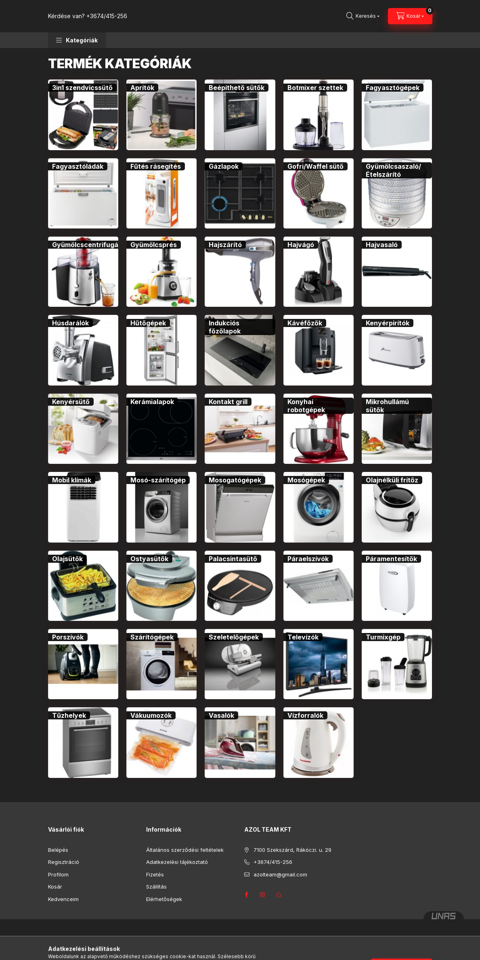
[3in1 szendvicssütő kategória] (82, 88)
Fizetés (155, 874)
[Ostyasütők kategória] (149, 559)
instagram (263, 895)
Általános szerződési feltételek (185, 850)
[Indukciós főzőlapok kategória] (240, 327)
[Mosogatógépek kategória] (235, 480)
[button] (77, 40)
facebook (247, 895)
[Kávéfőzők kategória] (304, 323)
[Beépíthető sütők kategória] (236, 88)
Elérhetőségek (164, 899)
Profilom (58, 874)
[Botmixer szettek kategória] (315, 88)
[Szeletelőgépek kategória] (234, 637)
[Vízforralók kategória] (305, 715)
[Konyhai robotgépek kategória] (318, 406)
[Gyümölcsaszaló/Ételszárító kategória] (397, 170)
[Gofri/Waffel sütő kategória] (315, 166)
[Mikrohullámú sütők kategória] (397, 406)
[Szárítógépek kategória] (152, 637)
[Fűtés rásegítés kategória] (155, 166)
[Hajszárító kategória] (225, 245)
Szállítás (156, 886)
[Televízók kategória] (303, 637)
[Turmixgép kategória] (383, 637)
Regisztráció (63, 862)
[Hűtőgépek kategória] (148, 323)
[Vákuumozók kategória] (151, 715)
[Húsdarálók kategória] (70, 323)
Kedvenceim (63, 899)
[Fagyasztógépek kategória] (392, 88)
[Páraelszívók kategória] (308, 559)
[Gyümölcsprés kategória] (153, 245)
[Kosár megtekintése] (410, 16)
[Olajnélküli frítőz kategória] (392, 480)
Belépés (58, 850)
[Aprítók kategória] (142, 88)
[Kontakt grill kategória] (228, 402)
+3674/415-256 (106, 16)
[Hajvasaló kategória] (382, 245)
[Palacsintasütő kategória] (233, 559)
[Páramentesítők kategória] (391, 559)
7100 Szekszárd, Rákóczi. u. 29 (292, 850)
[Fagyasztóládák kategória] (77, 166)
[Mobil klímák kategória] (71, 480)
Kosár (55, 886)
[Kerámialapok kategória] (152, 402)
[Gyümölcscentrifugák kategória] (87, 245)
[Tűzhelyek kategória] (69, 715)
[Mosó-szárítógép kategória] (158, 480)
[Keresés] (363, 16)
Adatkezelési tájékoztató (177, 862)
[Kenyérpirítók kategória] (387, 323)
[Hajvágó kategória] (300, 245)
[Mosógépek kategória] (306, 480)
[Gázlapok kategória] (224, 166)
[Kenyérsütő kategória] (71, 402)
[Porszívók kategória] (68, 637)
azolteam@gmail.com (280, 874)
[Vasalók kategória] (221, 715)
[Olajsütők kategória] (67, 559)
